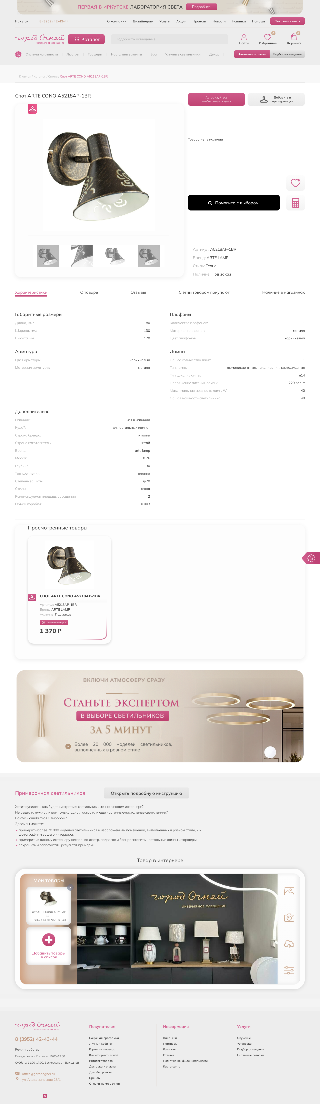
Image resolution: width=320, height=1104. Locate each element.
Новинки (239, 21)
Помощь (258, 21)
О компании (117, 21)
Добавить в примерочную (276, 99)
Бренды (94, 1078)
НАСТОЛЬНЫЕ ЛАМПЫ (126, 54)
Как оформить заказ (103, 1055)
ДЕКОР (214, 54)
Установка (244, 1043)
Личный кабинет (100, 1043)
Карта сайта (171, 1066)
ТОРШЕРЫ (95, 54)
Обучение (244, 1038)
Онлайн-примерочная (104, 1083)
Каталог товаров (101, 1061)
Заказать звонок (287, 21)
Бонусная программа (104, 1038)
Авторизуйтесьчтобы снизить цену (216, 99)
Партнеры (170, 1043)
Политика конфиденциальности (185, 1061)
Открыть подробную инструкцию (146, 793)
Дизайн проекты (100, 1072)
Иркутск (21, 21)
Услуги (164, 21)
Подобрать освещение (136, 39)
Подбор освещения (287, 54)
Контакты (169, 1049)
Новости (219, 21)
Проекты (200, 21)
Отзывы (168, 1055)
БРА (153, 54)
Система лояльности (42, 54)
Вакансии (170, 1038)
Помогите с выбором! (234, 202)
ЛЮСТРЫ (73, 54)
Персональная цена (54, 622)
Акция (181, 21)
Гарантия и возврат (103, 1049)
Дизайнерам (143, 21)
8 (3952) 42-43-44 (54, 21)
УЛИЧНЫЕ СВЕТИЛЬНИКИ (183, 54)
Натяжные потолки (252, 54)
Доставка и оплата (102, 1066)
